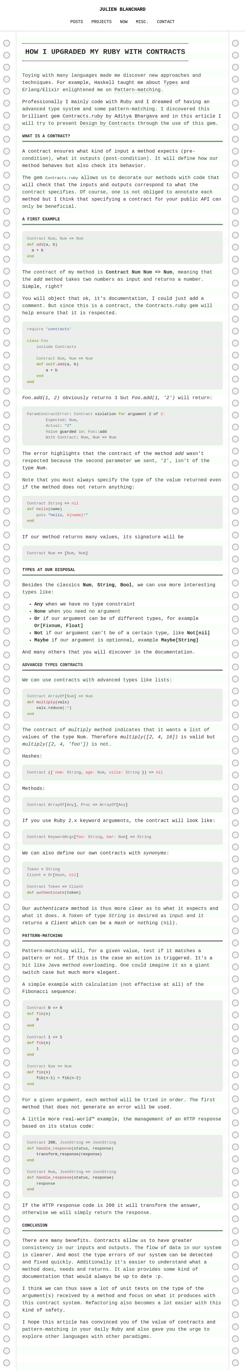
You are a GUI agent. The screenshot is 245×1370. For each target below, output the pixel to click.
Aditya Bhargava (136, 116)
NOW (124, 21)
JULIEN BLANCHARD (122, 9)
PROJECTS (101, 21)
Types (170, 82)
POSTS (76, 21)
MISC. (142, 21)
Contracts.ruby (82, 116)
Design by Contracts (107, 123)
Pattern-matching (137, 90)
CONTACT (166, 21)
